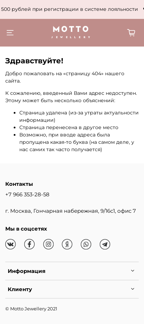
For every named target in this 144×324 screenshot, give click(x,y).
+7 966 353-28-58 (27, 194)
